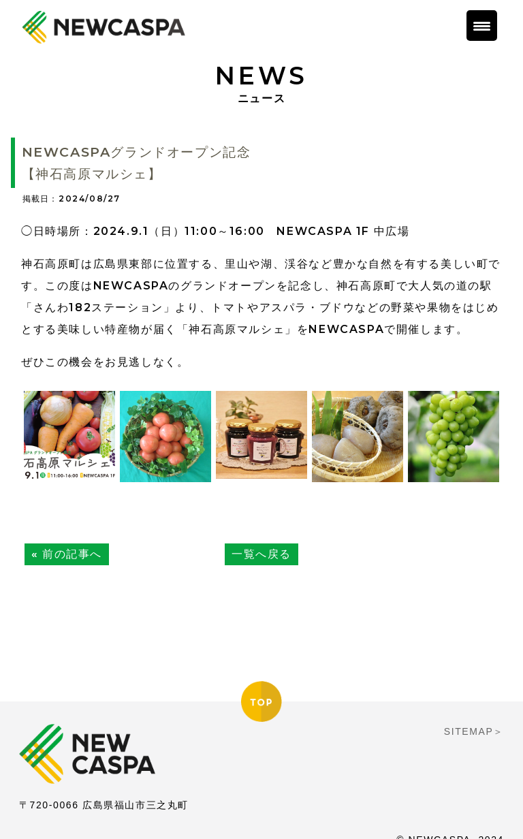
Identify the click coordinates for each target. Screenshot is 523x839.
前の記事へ (72, 554)
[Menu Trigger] (481, 25)
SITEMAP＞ (474, 713)
